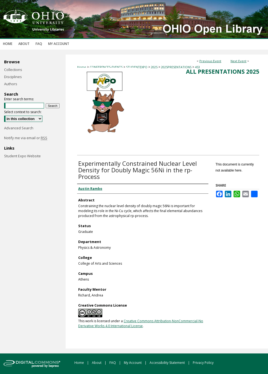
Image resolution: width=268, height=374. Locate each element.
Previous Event (210, 61)
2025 (154, 67)
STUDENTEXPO (137, 67)
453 (197, 67)
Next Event (238, 61)
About (97, 362)
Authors (10, 83)
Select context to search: (23, 112)
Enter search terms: (19, 99)
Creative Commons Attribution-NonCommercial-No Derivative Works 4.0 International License (140, 323)
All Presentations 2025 (222, 71)
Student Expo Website (22, 155)
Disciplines (13, 76)
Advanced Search (18, 127)
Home (81, 67)
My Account (133, 362)
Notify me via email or (25, 137)
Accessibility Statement (168, 362)
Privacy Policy (203, 362)
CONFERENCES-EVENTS (106, 67)
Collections (13, 69)
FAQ (113, 362)
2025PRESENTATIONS (176, 67)
